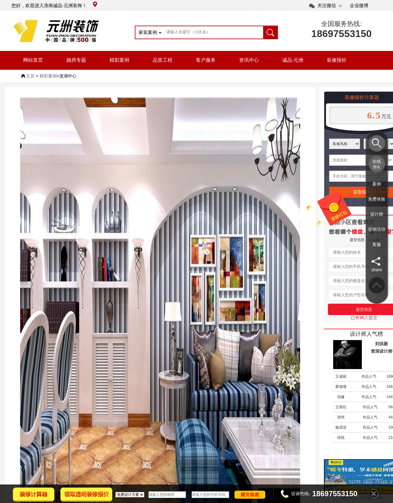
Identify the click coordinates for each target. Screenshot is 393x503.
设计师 (376, 214)
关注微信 (326, 5)
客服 (376, 244)
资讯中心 (249, 60)
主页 (30, 75)
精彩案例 (119, 60)
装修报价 (336, 60)
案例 (376, 183)
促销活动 (376, 229)
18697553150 (341, 33)
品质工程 (162, 60)
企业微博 (359, 5)
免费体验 (376, 199)
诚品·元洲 (292, 60)
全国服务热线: (341, 23)
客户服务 (206, 60)
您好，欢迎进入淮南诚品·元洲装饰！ (54, 5)
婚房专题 (76, 60)
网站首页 (33, 60)
